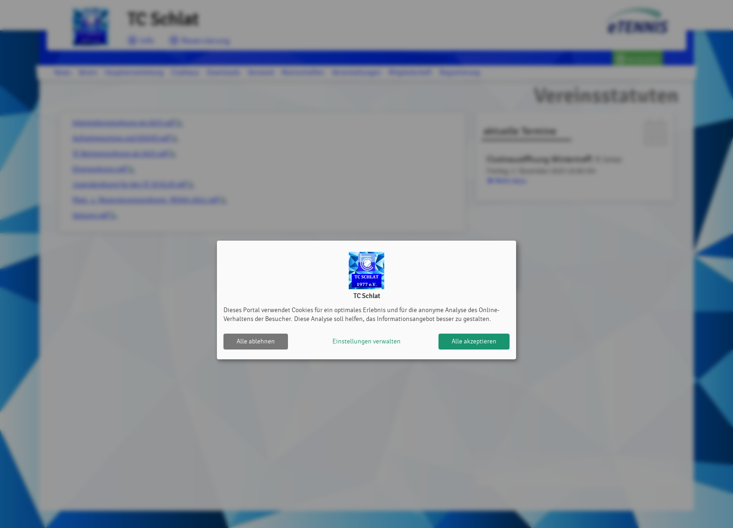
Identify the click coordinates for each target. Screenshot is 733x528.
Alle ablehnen (256, 341)
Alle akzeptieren (474, 341)
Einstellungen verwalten (366, 341)
